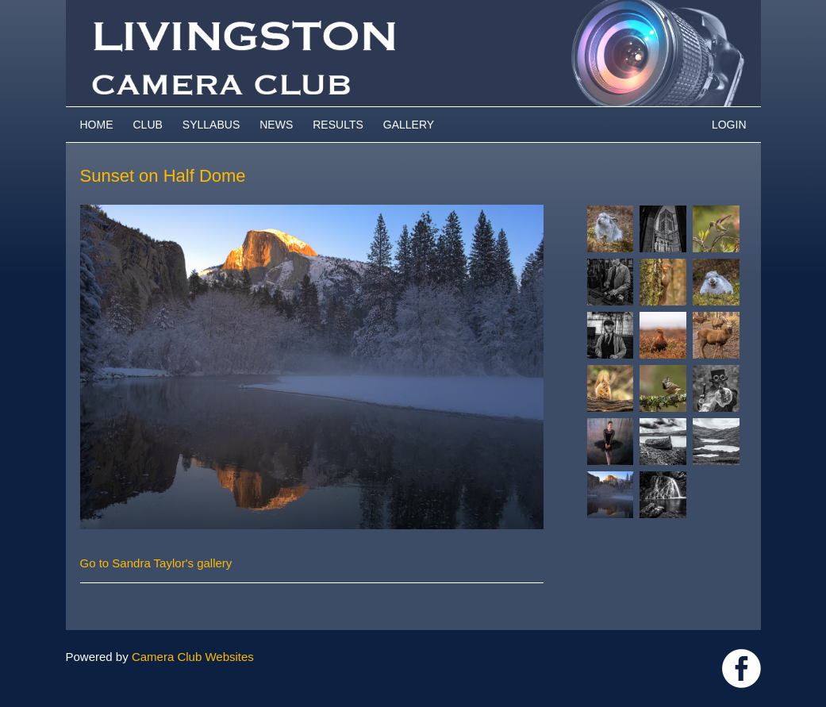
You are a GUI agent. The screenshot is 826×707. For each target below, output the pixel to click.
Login (729, 124)
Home (96, 124)
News (276, 124)
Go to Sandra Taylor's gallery (156, 563)
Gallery (408, 124)
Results (338, 124)
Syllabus (211, 124)
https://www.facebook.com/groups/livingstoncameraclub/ (741, 668)
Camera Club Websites (193, 656)
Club (148, 124)
